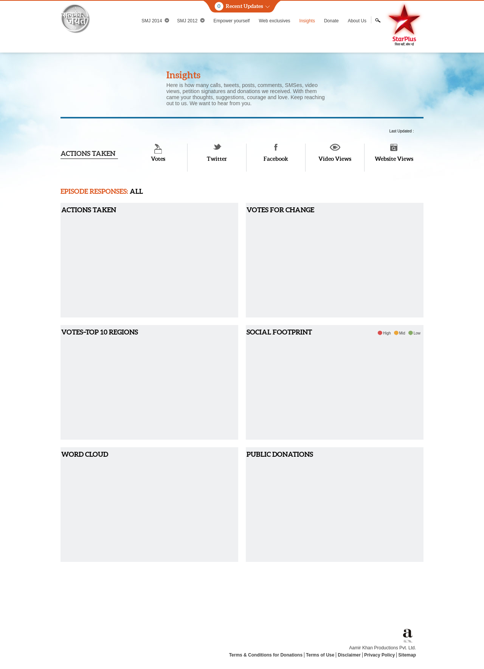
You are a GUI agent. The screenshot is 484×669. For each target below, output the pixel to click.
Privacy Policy (379, 655)
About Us (357, 20)
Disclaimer (349, 655)
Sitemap (407, 655)
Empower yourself (231, 20)
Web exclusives (274, 20)
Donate (331, 20)
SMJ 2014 (155, 20)
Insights (307, 20)
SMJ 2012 (191, 20)
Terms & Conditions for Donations (265, 655)
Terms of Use (320, 655)
